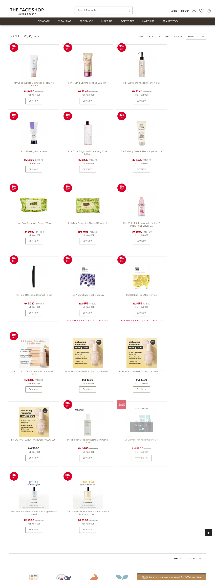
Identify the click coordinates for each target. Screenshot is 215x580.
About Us (105, 474)
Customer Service (142, 474)
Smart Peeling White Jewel (180, 82)
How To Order (135, 484)
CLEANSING (64, 21)
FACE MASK (86, 21)
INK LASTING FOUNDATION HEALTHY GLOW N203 (81, 304)
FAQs (131, 488)
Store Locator (135, 509)
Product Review (136, 505)
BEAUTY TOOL (171, 21)
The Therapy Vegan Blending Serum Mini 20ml (31, 376)
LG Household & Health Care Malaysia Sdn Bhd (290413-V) (57, 562)
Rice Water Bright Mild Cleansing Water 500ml (32, 156)
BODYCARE (127, 21)
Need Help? (173, 474)
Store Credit (134, 501)
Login (174, 11)
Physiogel (103, 484)
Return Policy (135, 497)
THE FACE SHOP (106, 480)
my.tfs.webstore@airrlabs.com (182, 483)
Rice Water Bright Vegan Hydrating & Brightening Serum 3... (31, 228)
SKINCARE (44, 21)
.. (162, 36)
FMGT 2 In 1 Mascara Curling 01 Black (81, 226)
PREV (141, 36)
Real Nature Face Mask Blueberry (131, 226)
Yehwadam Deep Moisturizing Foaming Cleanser (31, 84)
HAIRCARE (148, 21)
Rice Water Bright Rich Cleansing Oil (131, 82)
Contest (132, 480)
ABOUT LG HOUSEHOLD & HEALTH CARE (38, 474)
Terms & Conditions (139, 514)
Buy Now (31, 100)
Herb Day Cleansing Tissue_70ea (131, 154)
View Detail (81, 392)
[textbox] (104, 10)
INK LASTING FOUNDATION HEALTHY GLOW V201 (181, 304)
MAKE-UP (106, 21)
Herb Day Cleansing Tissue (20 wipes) (180, 154)
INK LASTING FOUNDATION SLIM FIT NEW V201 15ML (31, 304)
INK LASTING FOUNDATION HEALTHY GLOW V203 (131, 304)
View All (178, 36)
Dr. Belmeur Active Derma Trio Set (81, 374)
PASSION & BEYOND (108, 488)
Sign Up (185, 11)
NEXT (167, 36)
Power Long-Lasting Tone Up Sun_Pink (81, 82)
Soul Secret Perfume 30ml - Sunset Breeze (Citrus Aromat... (181, 376)
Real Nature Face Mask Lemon (180, 226)
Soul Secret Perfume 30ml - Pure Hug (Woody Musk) (131, 376)
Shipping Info (135, 492)
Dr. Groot (103, 492)
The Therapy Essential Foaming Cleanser (81, 154)
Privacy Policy (135, 518)
